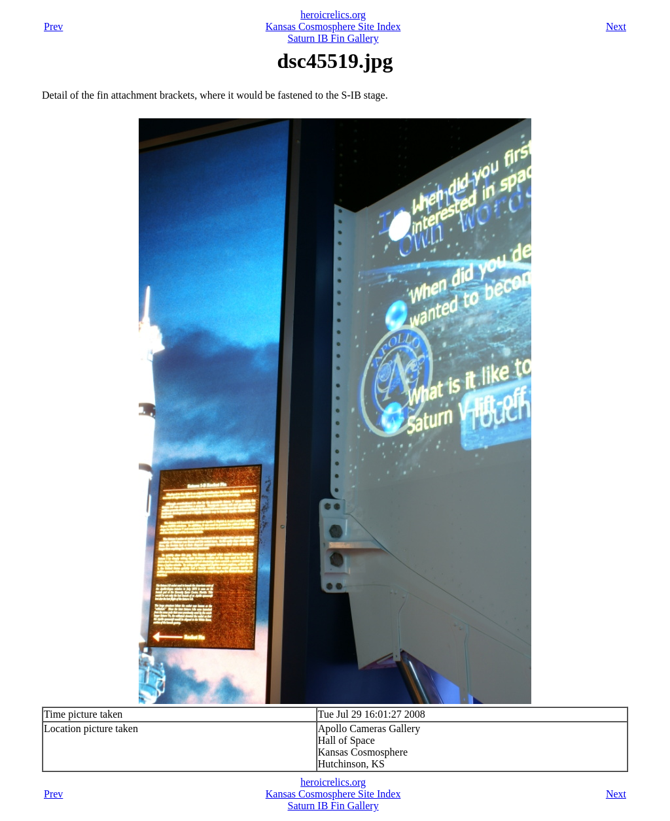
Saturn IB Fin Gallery (333, 38)
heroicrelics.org (333, 14)
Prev (53, 26)
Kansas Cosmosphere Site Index (333, 26)
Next (616, 26)
